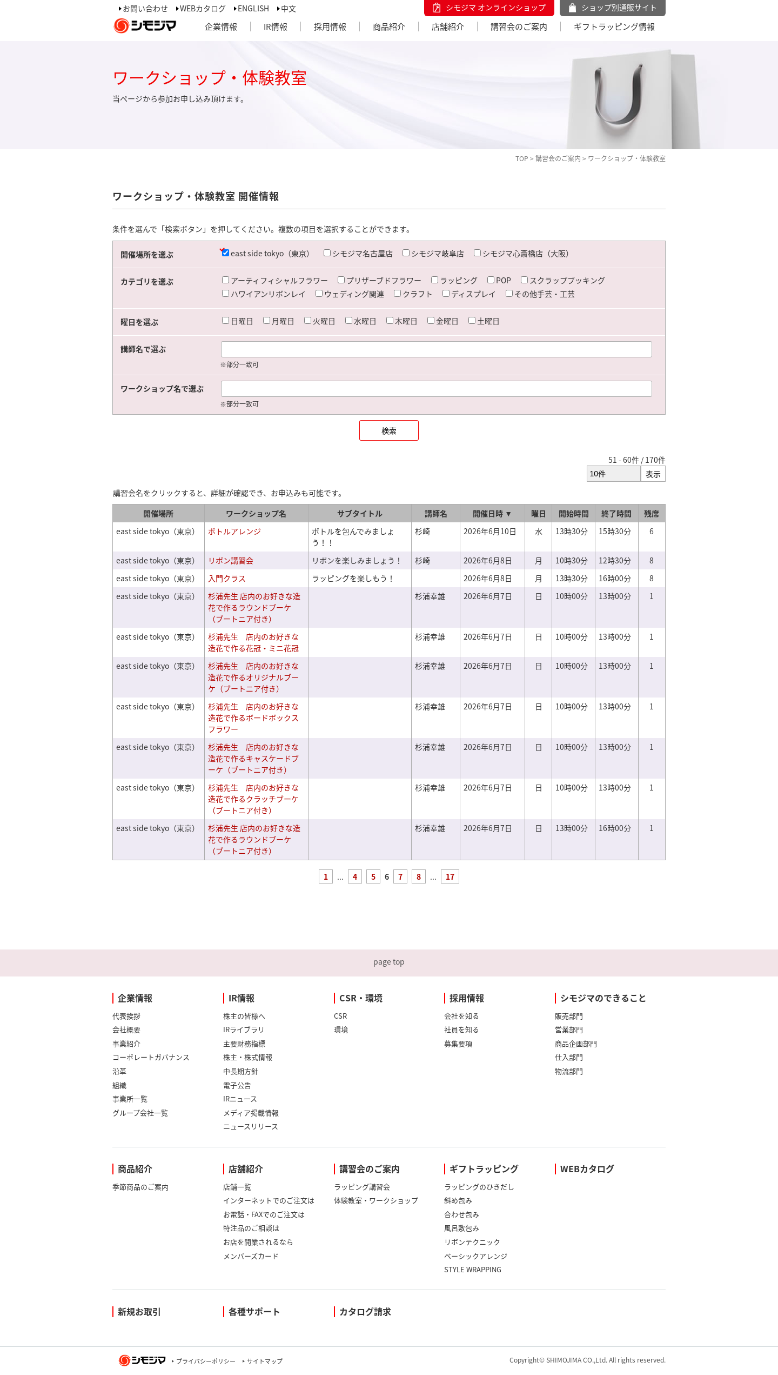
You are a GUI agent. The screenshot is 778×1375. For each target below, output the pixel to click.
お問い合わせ (145, 8)
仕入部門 (569, 1057)
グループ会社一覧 (140, 1112)
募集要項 (458, 1043)
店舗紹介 (448, 26)
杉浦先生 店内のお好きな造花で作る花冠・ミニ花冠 (253, 642)
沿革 (119, 1071)
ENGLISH (253, 8)
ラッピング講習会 (362, 1186)
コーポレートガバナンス (151, 1057)
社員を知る (461, 1029)
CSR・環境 (361, 997)
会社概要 (126, 1029)
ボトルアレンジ (234, 531)
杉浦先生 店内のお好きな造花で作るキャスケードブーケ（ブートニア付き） (253, 758)
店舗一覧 (237, 1186)
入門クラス (227, 578)
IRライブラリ (244, 1029)
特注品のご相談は (251, 1228)
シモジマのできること (603, 997)
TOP (521, 158)
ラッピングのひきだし (479, 1186)
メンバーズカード (251, 1256)
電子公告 (237, 1085)
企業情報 (221, 26)
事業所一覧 (129, 1098)
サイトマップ (265, 1361)
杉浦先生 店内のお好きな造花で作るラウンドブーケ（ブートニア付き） (254, 607)
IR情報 (275, 26)
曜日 (538, 513)
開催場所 (158, 513)
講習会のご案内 (519, 26)
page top (389, 961)
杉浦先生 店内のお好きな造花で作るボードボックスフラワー (253, 717)
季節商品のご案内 (140, 1186)
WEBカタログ (203, 8)
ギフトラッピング (484, 1168)
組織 (119, 1085)
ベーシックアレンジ (475, 1256)
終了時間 (616, 513)
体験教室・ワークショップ (376, 1200)
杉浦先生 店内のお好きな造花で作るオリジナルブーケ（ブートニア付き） (253, 677)
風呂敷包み (461, 1228)
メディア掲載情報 (251, 1112)
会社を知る (461, 1016)
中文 (288, 8)
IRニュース (240, 1098)
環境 (341, 1029)
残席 (651, 513)
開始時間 (574, 513)
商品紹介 (389, 26)
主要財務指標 (244, 1043)
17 (450, 876)
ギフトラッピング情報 (614, 26)
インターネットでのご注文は (268, 1200)
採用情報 (330, 26)
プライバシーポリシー (206, 1361)
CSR (340, 1016)
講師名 (436, 513)
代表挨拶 (126, 1016)
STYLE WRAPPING (472, 1269)
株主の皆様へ (244, 1016)
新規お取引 (139, 1311)
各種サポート (254, 1311)
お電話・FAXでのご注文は (264, 1214)
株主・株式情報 (247, 1057)
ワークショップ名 (256, 513)
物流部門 (569, 1071)
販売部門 (569, 1016)
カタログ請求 (365, 1311)
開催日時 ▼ (492, 513)
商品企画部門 (576, 1043)
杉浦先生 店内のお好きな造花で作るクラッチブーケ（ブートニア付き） (253, 798)
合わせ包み (461, 1214)
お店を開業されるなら (258, 1242)
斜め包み (458, 1200)
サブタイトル (360, 513)
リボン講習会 (230, 560)
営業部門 (569, 1029)
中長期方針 (240, 1071)
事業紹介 (126, 1043)
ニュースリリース (250, 1126)
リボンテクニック (472, 1242)
